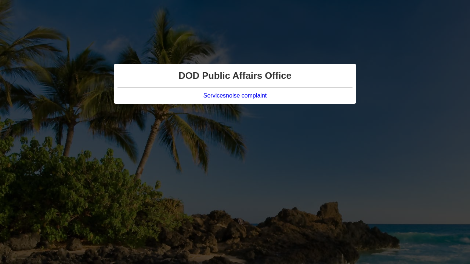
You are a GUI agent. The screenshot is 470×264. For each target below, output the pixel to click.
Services (214, 95)
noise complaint (246, 95)
